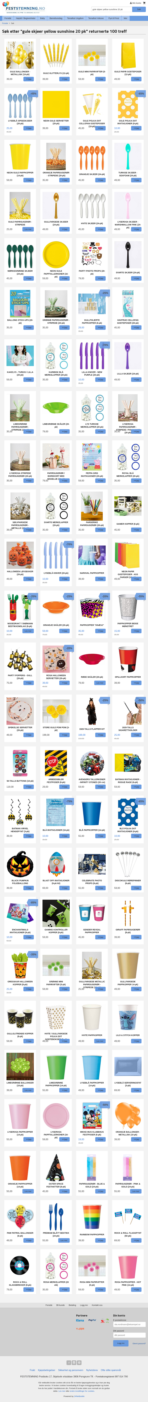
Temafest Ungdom (75, 18)
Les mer (62, 1391)
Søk (139, 9)
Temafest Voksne (96, 18)
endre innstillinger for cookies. (82, 1391)
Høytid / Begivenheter (26, 18)
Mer (125, 18)
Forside (7, 18)
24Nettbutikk (79, 1396)
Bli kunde (60, 1305)
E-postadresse (119, 1320)
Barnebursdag (56, 18)
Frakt (32, 1370)
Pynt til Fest (113, 18)
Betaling (72, 1305)
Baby (42, 18)
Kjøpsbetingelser (46, 1370)
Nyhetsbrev (92, 1370)
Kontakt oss (97, 1305)
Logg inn (84, 1305)
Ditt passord (118, 1331)
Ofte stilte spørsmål (111, 1370)
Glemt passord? (139, 1343)
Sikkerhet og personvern (70, 1370)
